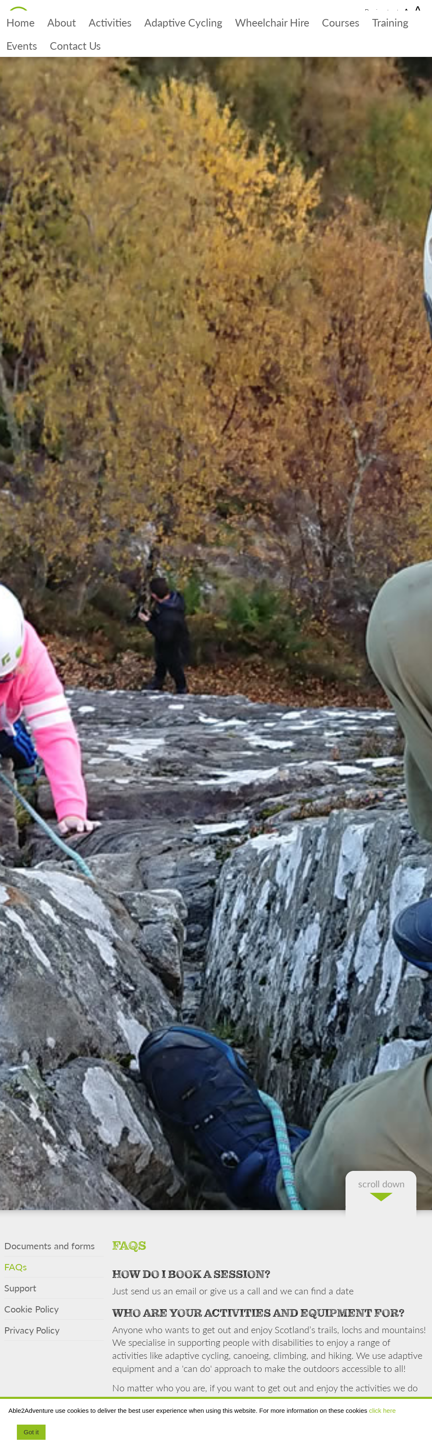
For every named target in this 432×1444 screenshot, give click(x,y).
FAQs (15, 1266)
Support (20, 1287)
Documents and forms (49, 1245)
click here (382, 1410)
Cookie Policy (31, 1308)
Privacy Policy (31, 1330)
